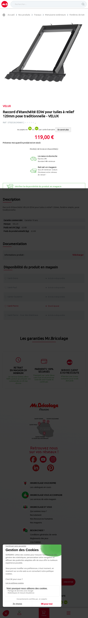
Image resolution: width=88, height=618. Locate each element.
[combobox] (49, 4)
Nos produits (24, 15)
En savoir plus (63, 130)
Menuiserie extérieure (55, 15)
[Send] (68, 581)
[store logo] (4, 4)
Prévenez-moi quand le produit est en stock (22, 143)
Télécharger (78, 255)
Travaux (37, 15)
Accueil (11, 15)
